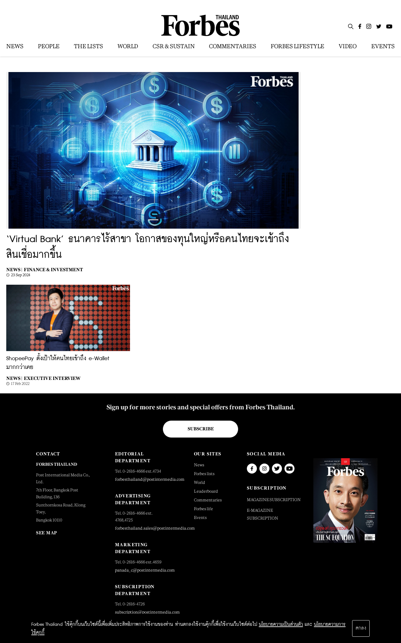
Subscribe (201, 428)
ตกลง (361, 628)
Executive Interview (52, 378)
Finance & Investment (53, 269)
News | (14, 269)
